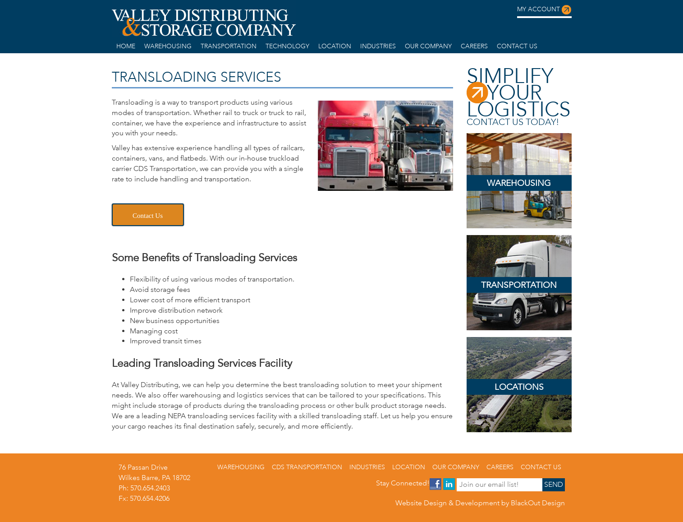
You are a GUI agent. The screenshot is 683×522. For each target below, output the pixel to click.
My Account (544, 10)
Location (334, 46)
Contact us (517, 46)
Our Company (428, 46)
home (125, 46)
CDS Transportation (307, 467)
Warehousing (519, 183)
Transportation (229, 46)
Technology (287, 46)
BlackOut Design (538, 503)
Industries (378, 46)
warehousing (168, 46)
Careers (474, 46)
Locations (519, 387)
